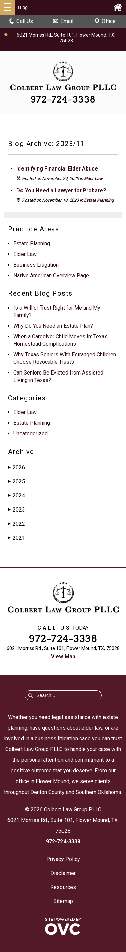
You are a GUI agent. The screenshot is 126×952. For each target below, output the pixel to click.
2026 (16, 467)
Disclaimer (63, 873)
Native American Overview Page (51, 275)
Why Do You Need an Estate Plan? (53, 326)
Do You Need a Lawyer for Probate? (61, 190)
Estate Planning (99, 200)
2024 (16, 495)
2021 (16, 538)
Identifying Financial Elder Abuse (57, 168)
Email (63, 21)
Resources (63, 887)
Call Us (21, 21)
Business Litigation (36, 265)
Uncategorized (30, 433)
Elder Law (93, 178)
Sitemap (63, 901)
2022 (16, 524)
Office (105, 21)
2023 (16, 509)
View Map (63, 656)
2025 (16, 481)
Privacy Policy (63, 859)
